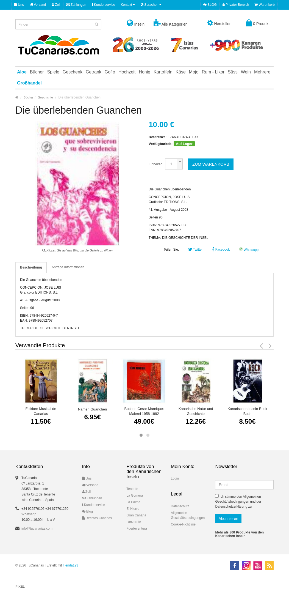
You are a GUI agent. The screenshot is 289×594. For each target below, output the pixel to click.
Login (175, 478)
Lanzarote (133, 522)
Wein (246, 72)
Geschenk (72, 72)
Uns (19, 5)
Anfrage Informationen (68, 267)
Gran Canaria (136, 515)
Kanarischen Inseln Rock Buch (247, 411)
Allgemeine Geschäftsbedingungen (188, 515)
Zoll (56, 5)
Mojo (194, 72)
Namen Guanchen (92, 409)
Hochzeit (126, 72)
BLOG (210, 5)
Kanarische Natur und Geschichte (196, 411)
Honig (144, 72)
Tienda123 (70, 565)
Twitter (195, 249)
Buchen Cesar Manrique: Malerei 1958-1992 (144, 411)
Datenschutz (180, 506)
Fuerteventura (136, 528)
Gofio (110, 72)
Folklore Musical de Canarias (41, 411)
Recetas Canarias (97, 518)
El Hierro (132, 509)
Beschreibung (31, 267)
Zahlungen (76, 5)
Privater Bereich (236, 5)
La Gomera (134, 495)
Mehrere (262, 72)
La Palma (133, 502)
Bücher (37, 72)
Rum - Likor (213, 72)
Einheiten (155, 164)
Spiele (53, 72)
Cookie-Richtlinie (183, 524)
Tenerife (132, 489)
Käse (180, 72)
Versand (38, 5)
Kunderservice (103, 5)
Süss (233, 72)
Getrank (93, 72)
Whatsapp (249, 250)
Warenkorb (265, 5)
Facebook (221, 249)
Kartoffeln (163, 72)
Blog (87, 511)
